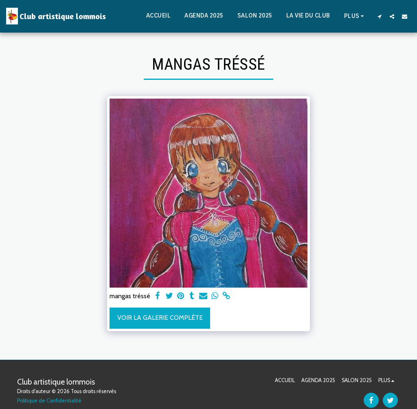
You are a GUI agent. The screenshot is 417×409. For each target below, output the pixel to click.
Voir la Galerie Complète (160, 317)
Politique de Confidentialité (49, 401)
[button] (379, 16)
